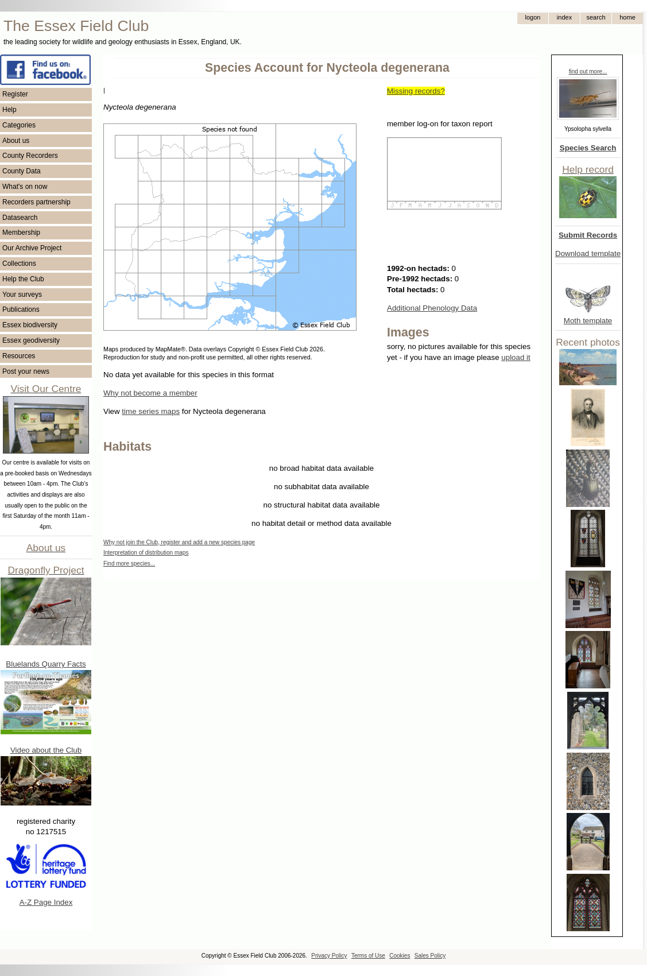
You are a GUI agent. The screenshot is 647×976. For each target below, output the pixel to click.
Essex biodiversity (29, 325)
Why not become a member (150, 393)
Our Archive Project (31, 248)
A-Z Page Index (46, 902)
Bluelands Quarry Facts (46, 664)
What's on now (24, 187)
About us (15, 141)
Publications (21, 309)
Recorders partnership (36, 202)
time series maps (151, 411)
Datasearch (19, 218)
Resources (18, 356)
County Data (21, 171)
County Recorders (30, 156)
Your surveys (22, 295)
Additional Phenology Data (432, 308)
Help (9, 110)
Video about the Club (46, 750)
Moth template (588, 320)
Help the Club (23, 279)
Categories (19, 125)
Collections (19, 264)
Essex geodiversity (31, 340)
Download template (588, 253)
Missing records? (416, 91)
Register (15, 94)
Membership (21, 232)
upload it (515, 357)
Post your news (25, 371)
